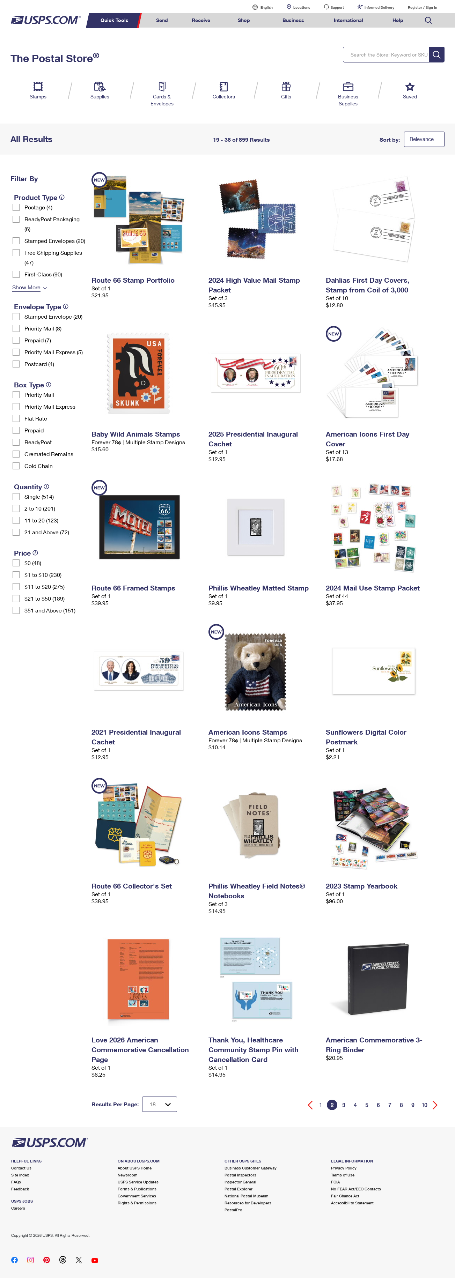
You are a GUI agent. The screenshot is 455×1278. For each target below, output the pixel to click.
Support (337, 7)
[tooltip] (62, 197)
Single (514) (39, 496)
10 (424, 1105)
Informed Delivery (379, 7)
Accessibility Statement (352, 1203)
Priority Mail (39, 394)
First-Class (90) (43, 274)
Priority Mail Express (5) (53, 352)
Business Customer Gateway (251, 1168)
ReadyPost (38, 442)
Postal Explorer (238, 1189)
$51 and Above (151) (49, 610)
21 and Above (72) (46, 532)
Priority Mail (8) (42, 328)
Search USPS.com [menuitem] (428, 20)
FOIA (335, 1182)
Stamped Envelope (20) (53, 316)
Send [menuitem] (162, 20)
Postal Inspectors (240, 1175)
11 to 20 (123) (41, 520)
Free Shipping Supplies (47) (53, 257)
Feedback (20, 1189)
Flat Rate (35, 418)
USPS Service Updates (138, 1182)
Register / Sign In (422, 7)
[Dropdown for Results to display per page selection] (159, 1104)
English (259, 7)
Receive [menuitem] (201, 20)
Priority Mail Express (49, 406)
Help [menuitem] (397, 20)
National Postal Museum (247, 1196)
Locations (301, 7)
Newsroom (128, 1175)
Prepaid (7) (37, 340)
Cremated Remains (48, 454)
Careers (18, 1208)
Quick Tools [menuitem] (115, 20)
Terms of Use (342, 1175)
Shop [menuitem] (244, 20)
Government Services (137, 1196)
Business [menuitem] (293, 20)
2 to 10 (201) (39, 508)
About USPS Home (135, 1168)
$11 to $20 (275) (44, 586)
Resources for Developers (248, 1203)
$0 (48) (32, 562)
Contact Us (21, 1168)
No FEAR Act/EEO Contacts (356, 1189)
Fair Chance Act (345, 1196)
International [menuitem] (348, 20)
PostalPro (233, 1210)
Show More (26, 287)
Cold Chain (38, 465)
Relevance (422, 139)
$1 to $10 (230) (42, 574)
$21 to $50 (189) (44, 598)
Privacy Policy (344, 1168)
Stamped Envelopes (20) (54, 240)
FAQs (16, 1182)
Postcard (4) (39, 364)
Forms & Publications (137, 1189)
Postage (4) (38, 207)
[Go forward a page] (435, 1105)
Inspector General (240, 1182)
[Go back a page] (310, 1105)
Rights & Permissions (137, 1203)
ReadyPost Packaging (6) (52, 224)
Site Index (20, 1175)
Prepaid (34, 430)
